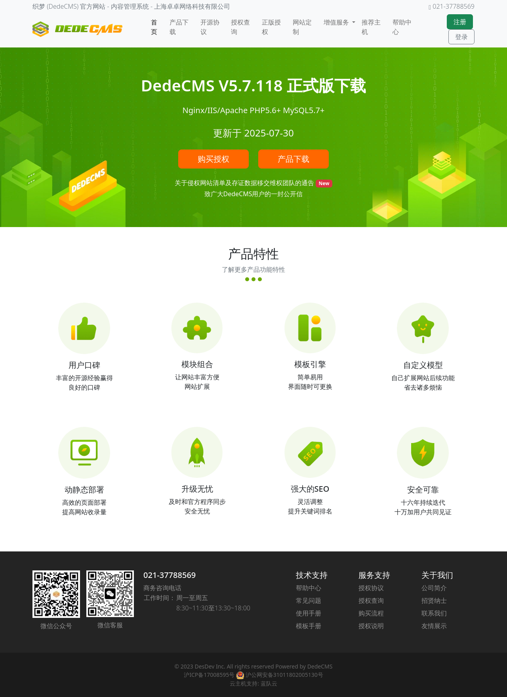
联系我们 (434, 613)
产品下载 (179, 27)
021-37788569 (169, 575)
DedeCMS (320, 666)
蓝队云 (269, 683)
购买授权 (213, 158)
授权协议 (371, 587)
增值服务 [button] (337, 22)
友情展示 (434, 625)
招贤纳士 (434, 600)
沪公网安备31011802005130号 (279, 674)
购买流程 (371, 613)
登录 (461, 36)
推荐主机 (371, 27)
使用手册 (308, 613)
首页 (154, 27)
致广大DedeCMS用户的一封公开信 (253, 193)
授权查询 (240, 27)
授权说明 (371, 625)
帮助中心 (402, 27)
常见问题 (308, 600)
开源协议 (209, 27)
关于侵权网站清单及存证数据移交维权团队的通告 (245, 182)
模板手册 (308, 625)
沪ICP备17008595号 (209, 674)
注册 (460, 21)
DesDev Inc (209, 666)
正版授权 (271, 27)
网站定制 (302, 27)
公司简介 (434, 587)
